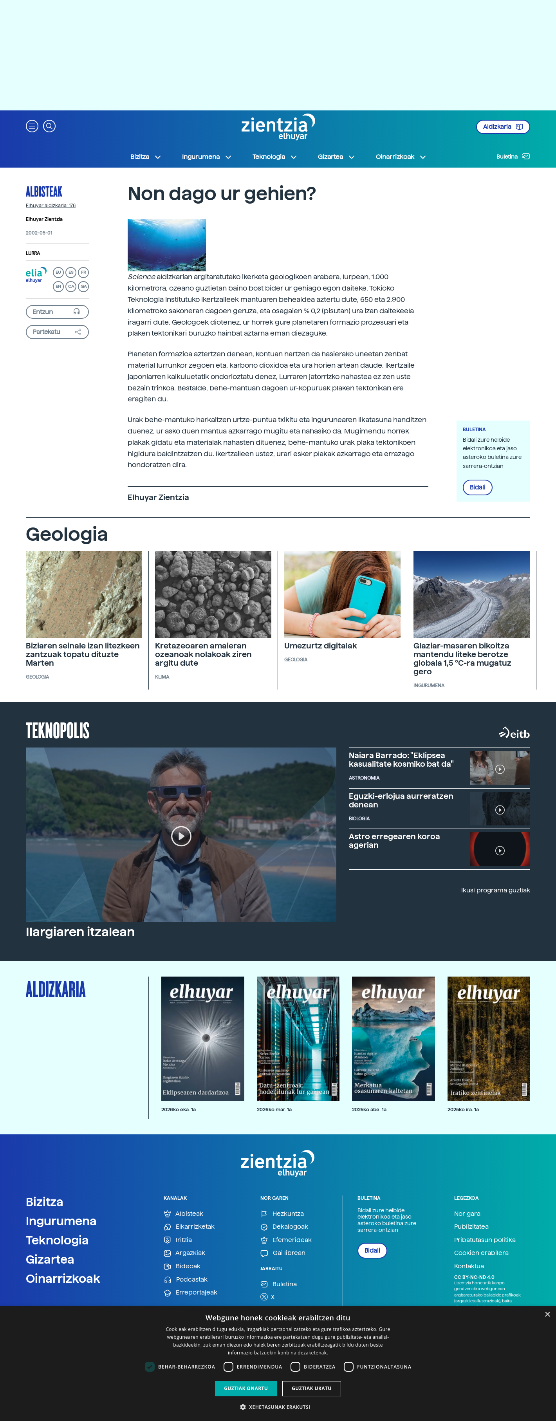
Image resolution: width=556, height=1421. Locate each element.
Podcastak (186, 1280)
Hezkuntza (282, 1214)
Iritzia (178, 1240)
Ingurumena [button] (207, 157)
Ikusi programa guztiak (495, 890)
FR (83, 272)
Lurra (33, 253)
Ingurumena (61, 1221)
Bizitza (44, 1202)
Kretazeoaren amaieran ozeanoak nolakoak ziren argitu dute (203, 654)
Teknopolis (58, 729)
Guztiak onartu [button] (246, 1388)
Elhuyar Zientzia (44, 219)
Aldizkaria (503, 127)
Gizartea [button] (337, 157)
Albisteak (44, 191)
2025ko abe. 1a (369, 1109)
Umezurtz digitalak (320, 645)
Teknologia (57, 1240)
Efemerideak (286, 1240)
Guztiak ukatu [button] (312, 1388)
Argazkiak (184, 1253)
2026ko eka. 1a (178, 1109)
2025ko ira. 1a (463, 1109)
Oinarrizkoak (63, 1278)
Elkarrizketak (189, 1227)
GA (84, 286)
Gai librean (282, 1253)
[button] (32, 125)
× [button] (547, 1315)
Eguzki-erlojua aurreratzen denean (401, 800)
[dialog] (278, 1363)
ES (71, 272)
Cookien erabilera (481, 1253)
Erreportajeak (190, 1293)
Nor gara (467, 1213)
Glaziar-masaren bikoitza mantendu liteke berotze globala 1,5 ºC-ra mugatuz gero (462, 658)
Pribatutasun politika (485, 1240)
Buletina (513, 156)
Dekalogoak (284, 1227)
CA (71, 286)
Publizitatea (471, 1226)
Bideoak (182, 1266)
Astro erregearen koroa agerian (394, 841)
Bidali (478, 487)
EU (58, 272)
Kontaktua (469, 1266)
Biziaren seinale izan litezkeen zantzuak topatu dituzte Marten (83, 654)
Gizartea (50, 1259)
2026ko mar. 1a (274, 1109)
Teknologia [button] (275, 157)
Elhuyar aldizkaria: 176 (51, 205)
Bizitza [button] (146, 157)
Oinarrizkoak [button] (401, 157)
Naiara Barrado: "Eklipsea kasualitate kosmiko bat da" (401, 760)
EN (58, 286)
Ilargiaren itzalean (80, 931)
